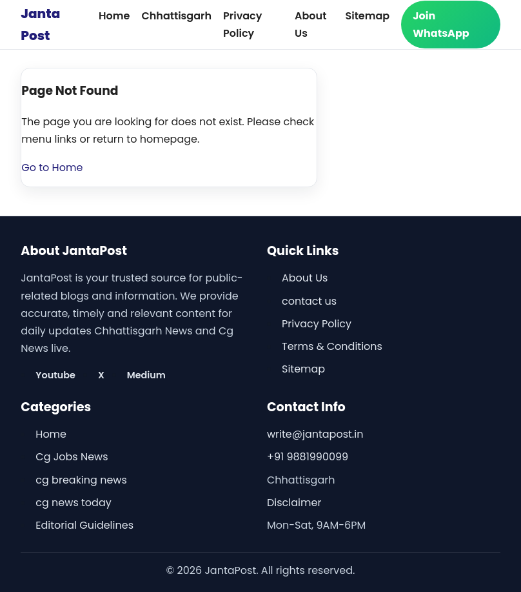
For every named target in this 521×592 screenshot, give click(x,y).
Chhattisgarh (176, 15)
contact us (309, 301)
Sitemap (367, 15)
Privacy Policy (316, 323)
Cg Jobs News (71, 456)
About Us (305, 277)
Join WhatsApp (441, 24)
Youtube (55, 375)
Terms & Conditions (332, 346)
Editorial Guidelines (84, 525)
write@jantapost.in (315, 434)
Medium (146, 375)
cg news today (73, 502)
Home (114, 15)
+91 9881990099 (307, 456)
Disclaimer (294, 502)
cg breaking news (80, 480)
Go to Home (52, 167)
